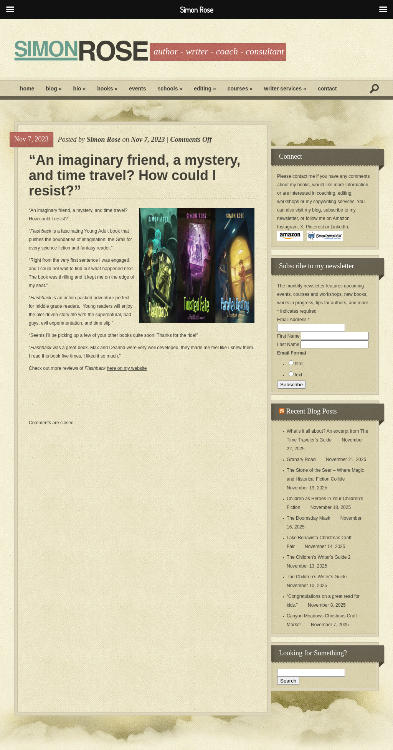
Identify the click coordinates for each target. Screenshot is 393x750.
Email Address (293, 319)
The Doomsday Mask (308, 518)
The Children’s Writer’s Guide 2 (319, 557)
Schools (170, 88)
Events (137, 88)
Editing (205, 88)
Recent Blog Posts (311, 411)
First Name (289, 336)
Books (107, 88)
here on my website (127, 368)
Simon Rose (103, 139)
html (299, 363)
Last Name (289, 344)
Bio (79, 88)
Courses (240, 88)
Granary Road (301, 459)
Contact (327, 88)
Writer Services (285, 88)
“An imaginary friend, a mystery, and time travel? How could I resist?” (135, 176)
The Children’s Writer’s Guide (317, 576)
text (298, 374)
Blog (53, 88)
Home (27, 88)
